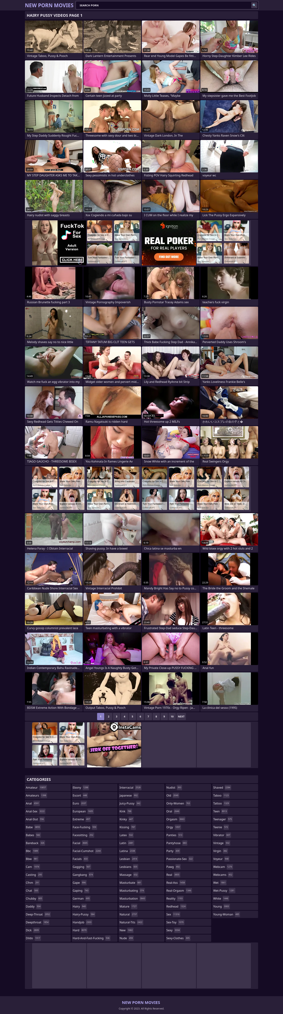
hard (80, 930)
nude (126, 938)
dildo (33, 938)
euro (80, 803)
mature (128, 906)
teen (220, 811)
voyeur (221, 859)
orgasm (175, 819)
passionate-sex (179, 859)
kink (125, 811)
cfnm (33, 882)
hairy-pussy (84, 914)
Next (181, 716)
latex (126, 835)
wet (220, 882)
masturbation (132, 898)
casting (34, 874)
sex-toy (175, 922)
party (173, 851)
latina (127, 851)
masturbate (130, 882)
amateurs (36, 795)
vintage (221, 843)
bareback (35, 843)
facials (81, 859)
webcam (223, 867)
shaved (222, 787)
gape (80, 882)
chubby (34, 898)
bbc (32, 851)
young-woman (226, 914)
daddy (33, 906)
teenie (221, 827)
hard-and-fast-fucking (91, 938)
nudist (174, 787)
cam (33, 867)
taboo (221, 795)
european (83, 811)
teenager (223, 819)
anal (33, 803)
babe (33, 827)
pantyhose (177, 843)
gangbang (83, 874)
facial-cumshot (87, 851)
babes (33, 835)
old (172, 795)
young (221, 906)
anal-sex (35, 811)
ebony (81, 787)
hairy (80, 906)
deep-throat (38, 914)
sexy (173, 930)
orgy (173, 827)
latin (126, 843)
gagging (82, 867)
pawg (173, 867)
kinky (126, 819)
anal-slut (35, 819)
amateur (36, 787)
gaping (81, 890)
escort (80, 795)
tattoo (221, 803)
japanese (129, 795)
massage (128, 874)
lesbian (128, 859)
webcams (223, 874)
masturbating (132, 890)
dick (33, 930)
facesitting (83, 835)
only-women (178, 803)
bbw (32, 859)
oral (173, 811)
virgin (220, 851)
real (173, 874)
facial (80, 843)
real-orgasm (179, 890)
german (82, 898)
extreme (82, 819)
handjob (82, 922)
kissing (127, 827)
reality (175, 898)
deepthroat (37, 922)
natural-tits (131, 922)
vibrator (222, 835)
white (221, 898)
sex (173, 914)
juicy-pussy (130, 803)
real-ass (176, 882)
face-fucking (85, 827)
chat (32, 890)
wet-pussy (224, 890)
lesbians (128, 867)
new (126, 930)
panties (174, 835)
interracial (130, 787)
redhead (176, 906)
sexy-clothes (178, 938)
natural (128, 914)
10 (172, 716)
